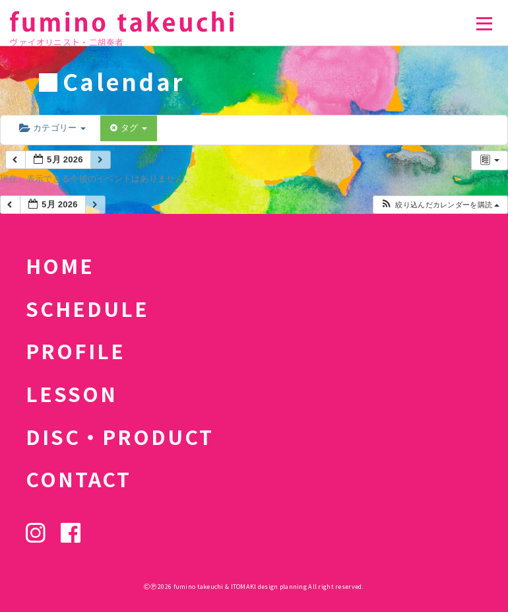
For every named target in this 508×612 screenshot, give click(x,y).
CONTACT (78, 478)
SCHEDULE (87, 308)
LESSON (71, 393)
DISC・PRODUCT (120, 436)
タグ (128, 128)
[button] (439, 205)
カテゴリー (52, 128)
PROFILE (75, 350)
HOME (60, 265)
